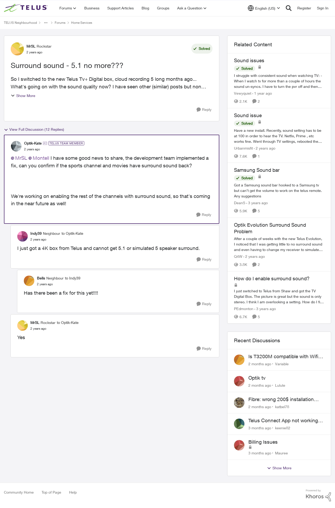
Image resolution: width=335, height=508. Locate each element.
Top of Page (51, 492)
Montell (41, 158)
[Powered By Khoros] (318, 495)
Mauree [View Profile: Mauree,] (281, 453)
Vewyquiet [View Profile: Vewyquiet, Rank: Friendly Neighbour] (242, 93)
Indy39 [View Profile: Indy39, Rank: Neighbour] (36, 233)
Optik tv (257, 378)
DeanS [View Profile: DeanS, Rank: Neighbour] (239, 203)
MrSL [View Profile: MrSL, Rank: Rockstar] (30, 46)
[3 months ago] (259, 428)
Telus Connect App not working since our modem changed (283, 421)
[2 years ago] (264, 148)
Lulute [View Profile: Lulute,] (280, 385)
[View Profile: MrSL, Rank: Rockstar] (17, 48)
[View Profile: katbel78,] (239, 402)
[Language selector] (263, 8)
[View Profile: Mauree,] (239, 445)
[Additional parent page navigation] (46, 22)
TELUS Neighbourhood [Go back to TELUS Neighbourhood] (20, 23)
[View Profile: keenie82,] (239, 424)
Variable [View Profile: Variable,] (282, 364)
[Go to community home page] (26, 8)
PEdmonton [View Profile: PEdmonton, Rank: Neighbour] (243, 308)
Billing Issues (263, 442)
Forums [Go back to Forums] (60, 23)
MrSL (21, 158)
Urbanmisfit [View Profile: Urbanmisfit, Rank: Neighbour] (243, 148)
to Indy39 (72, 278)
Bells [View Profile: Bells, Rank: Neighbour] (41, 278)
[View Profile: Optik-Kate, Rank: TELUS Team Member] (16, 146)
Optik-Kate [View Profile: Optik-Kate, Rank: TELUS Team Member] (33, 143)
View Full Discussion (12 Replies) (34, 129)
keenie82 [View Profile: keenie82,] (282, 428)
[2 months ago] (259, 364)
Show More (23, 95)
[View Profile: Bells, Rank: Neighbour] (29, 281)
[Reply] (204, 109)
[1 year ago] (262, 93)
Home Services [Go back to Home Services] (81, 23)
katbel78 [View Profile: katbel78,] (282, 406)
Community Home (19, 492)
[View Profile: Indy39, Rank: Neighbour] (22, 236)
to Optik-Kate (72, 233)
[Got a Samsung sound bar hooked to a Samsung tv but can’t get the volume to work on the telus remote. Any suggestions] (279, 190)
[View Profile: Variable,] (239, 360)
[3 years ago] (257, 203)
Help (73, 492)
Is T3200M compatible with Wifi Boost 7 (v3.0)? (283, 356)
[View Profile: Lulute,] (239, 381)
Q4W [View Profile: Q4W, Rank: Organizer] (238, 256)
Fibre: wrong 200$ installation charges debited (281, 399)
